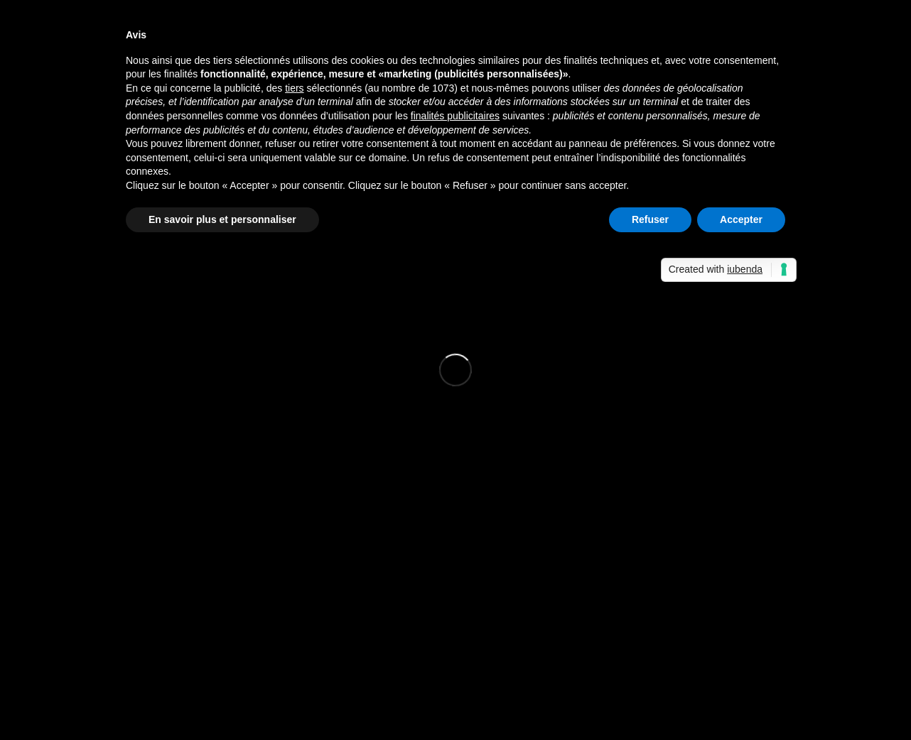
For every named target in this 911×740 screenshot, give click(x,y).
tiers (294, 88)
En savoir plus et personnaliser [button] (222, 219)
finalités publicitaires (455, 115)
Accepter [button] (741, 219)
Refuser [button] (650, 219)
